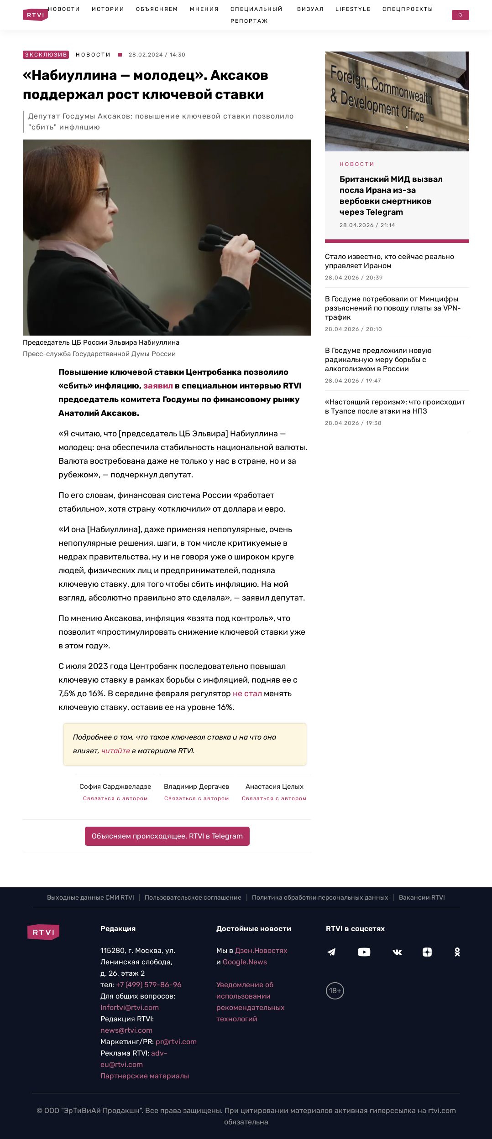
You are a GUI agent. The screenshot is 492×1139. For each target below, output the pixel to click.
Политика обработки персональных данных (320, 897)
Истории (108, 9)
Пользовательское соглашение (193, 897)
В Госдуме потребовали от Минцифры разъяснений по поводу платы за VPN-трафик (393, 308)
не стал (247, 694)
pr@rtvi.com (176, 1041)
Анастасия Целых (275, 786)
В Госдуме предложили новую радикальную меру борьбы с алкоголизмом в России (378, 359)
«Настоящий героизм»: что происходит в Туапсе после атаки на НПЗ (395, 406)
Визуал (310, 9)
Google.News (245, 962)
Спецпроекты (408, 9)
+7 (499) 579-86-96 (149, 984)
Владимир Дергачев (196, 786)
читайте (115, 750)
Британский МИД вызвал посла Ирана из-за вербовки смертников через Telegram (391, 195)
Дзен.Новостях (261, 950)
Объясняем (157, 9)
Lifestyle (353, 9)
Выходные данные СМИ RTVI (90, 897)
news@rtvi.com (126, 1030)
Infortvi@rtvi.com (129, 1007)
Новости (64, 9)
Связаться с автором (115, 798)
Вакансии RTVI (422, 897)
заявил (158, 386)
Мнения (204, 9)
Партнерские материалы (144, 1076)
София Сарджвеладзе (115, 786)
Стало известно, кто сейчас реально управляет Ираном (389, 261)
